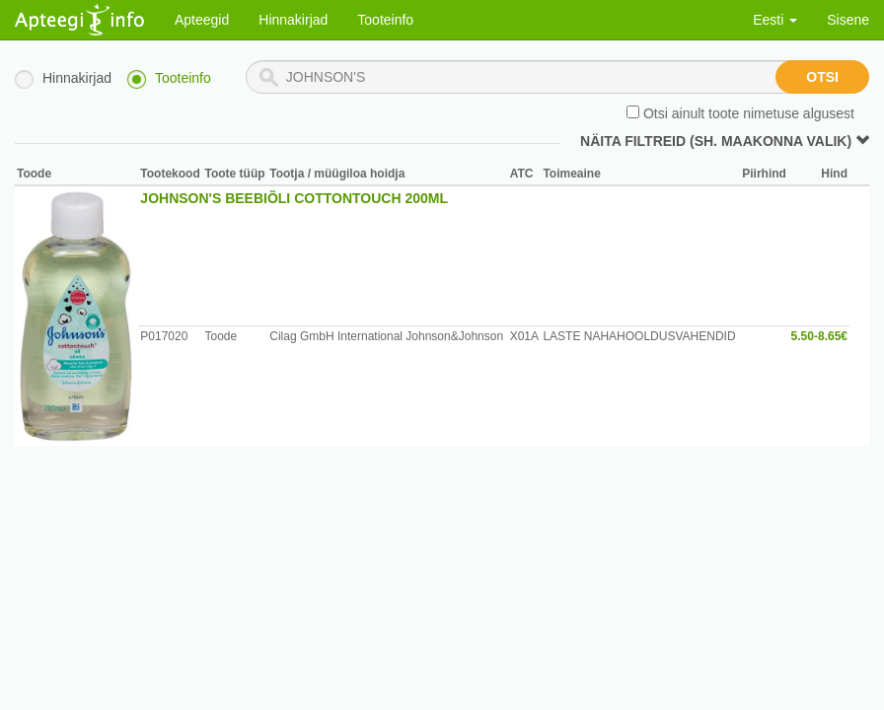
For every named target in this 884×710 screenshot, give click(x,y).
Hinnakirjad (293, 20)
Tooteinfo (385, 20)
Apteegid (202, 20)
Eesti (775, 20)
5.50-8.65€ (819, 336)
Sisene (848, 20)
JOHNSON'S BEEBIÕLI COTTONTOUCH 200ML (294, 198)
